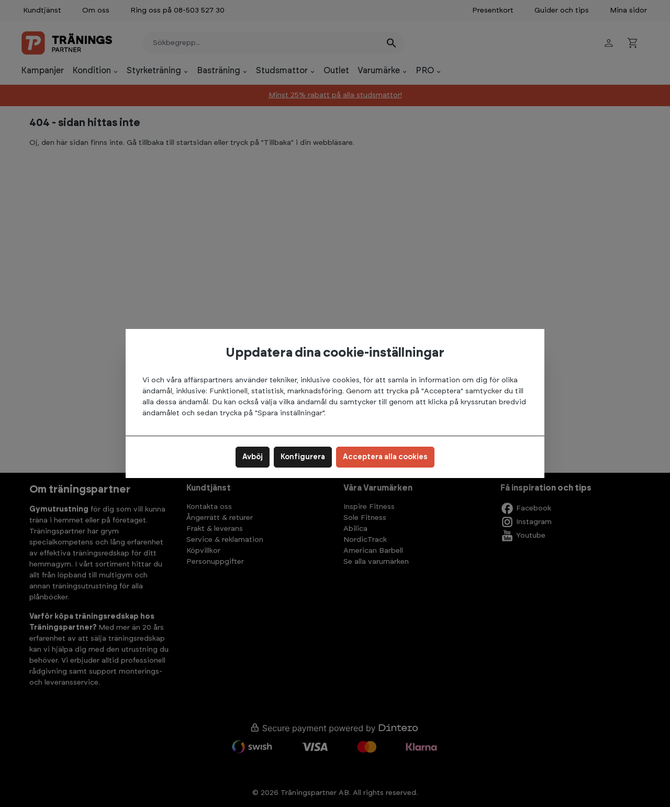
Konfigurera (303, 457)
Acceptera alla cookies (385, 457)
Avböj (252, 457)
